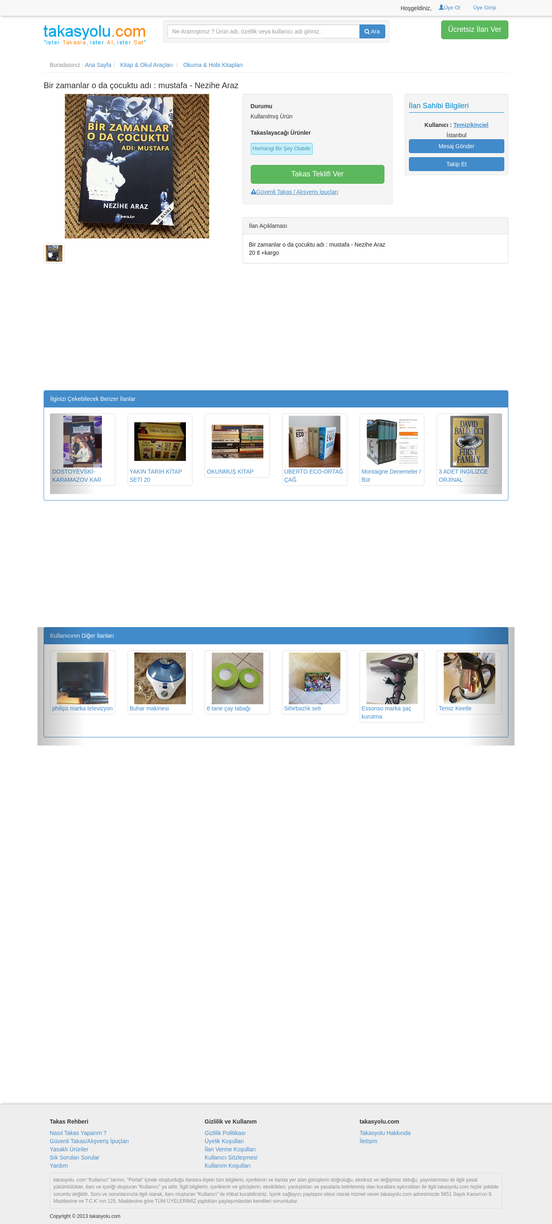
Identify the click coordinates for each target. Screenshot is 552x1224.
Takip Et (456, 164)
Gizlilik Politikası (225, 1133)
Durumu (262, 106)
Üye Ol (449, 7)
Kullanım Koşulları (228, 1165)
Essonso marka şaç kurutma (390, 686)
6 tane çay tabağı (235, 682)
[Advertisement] (137, 333)
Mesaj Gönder (457, 146)
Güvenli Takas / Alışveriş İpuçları (294, 192)
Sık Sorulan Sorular (74, 1157)
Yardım (59, 1165)
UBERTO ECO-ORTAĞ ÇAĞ (313, 449)
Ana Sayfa (98, 65)
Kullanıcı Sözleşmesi (231, 1157)
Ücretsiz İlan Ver (474, 29)
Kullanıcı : (456, 125)
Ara (372, 31)
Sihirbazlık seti (312, 682)
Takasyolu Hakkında (385, 1133)
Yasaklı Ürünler (69, 1149)
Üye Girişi (484, 7)
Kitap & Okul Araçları (146, 65)
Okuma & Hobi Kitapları (213, 65)
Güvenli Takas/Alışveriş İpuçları (89, 1141)
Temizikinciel (470, 125)
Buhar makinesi (158, 682)
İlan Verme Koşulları (230, 1149)
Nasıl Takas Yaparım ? (78, 1133)
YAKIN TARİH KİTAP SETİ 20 (158, 449)
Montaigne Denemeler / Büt (391, 449)
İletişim (369, 1141)
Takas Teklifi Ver (317, 174)
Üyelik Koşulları (224, 1141)
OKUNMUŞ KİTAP (235, 445)
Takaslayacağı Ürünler (281, 132)
